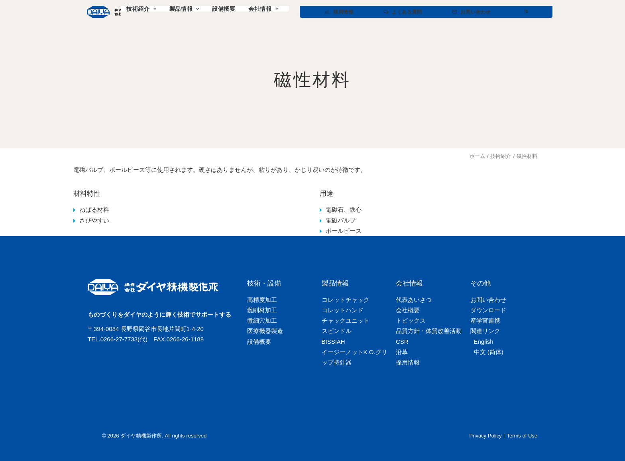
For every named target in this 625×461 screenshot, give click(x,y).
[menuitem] (204, 12)
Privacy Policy (486, 436)
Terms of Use (522, 436)
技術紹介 (500, 156)
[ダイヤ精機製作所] (130, 12)
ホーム (477, 156)
